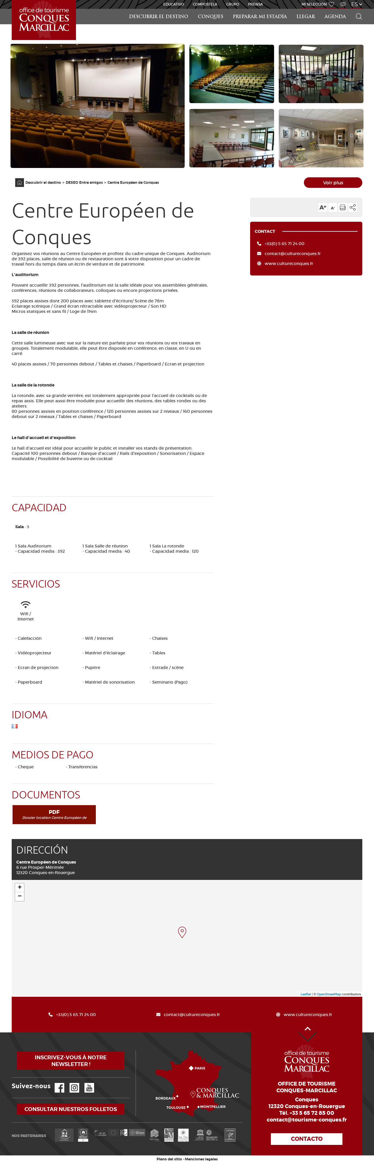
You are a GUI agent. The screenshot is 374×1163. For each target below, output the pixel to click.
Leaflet (306, 994)
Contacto (307, 1139)
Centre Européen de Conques (133, 182)
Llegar (306, 17)
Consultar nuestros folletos (71, 1109)
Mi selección (314, 4)
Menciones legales (201, 1159)
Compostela (205, 4)
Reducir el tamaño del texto (332, 207)
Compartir (352, 207)
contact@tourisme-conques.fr (307, 1119)
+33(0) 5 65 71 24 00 (284, 243)
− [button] (20, 896)
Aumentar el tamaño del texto (322, 207)
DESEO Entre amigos (84, 182)
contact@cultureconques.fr (293, 253)
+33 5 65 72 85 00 (312, 1113)
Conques (210, 17)
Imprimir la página (342, 207)
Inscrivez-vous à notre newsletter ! (71, 1060)
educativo (173, 4)
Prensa (255, 4)
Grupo (232, 4)
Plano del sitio (169, 1159)
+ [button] (20, 887)
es (354, 4)
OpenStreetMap (329, 994)
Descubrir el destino (158, 17)
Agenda (335, 17)
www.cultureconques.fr (289, 263)
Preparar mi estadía (260, 17)
